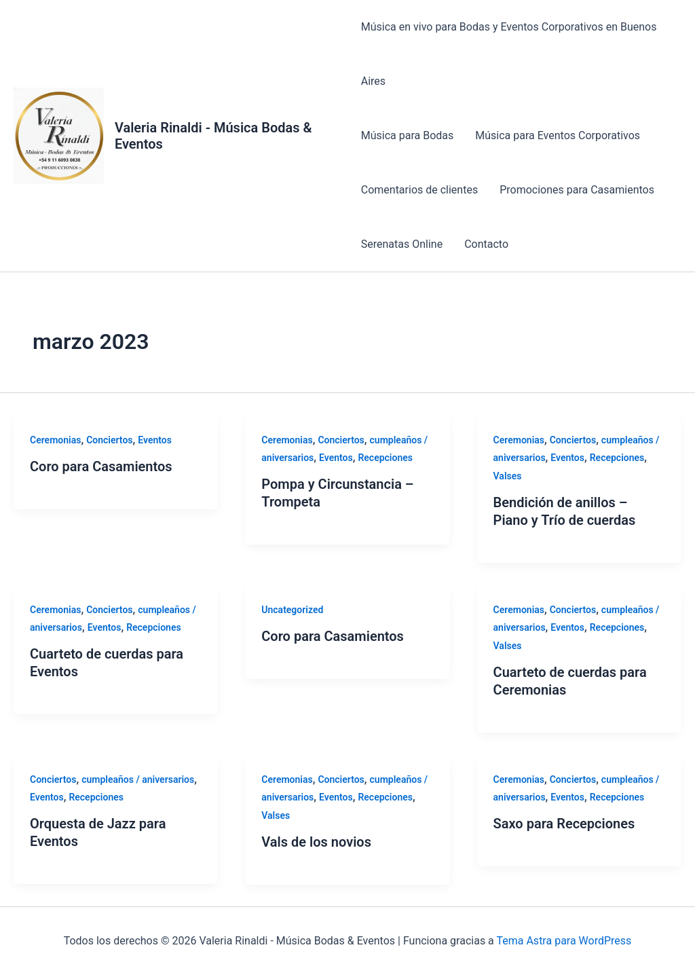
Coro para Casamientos (101, 466)
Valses (507, 476)
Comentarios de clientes (419, 189)
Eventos (155, 440)
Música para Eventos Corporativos (557, 135)
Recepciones (385, 457)
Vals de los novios (316, 842)
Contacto (486, 244)
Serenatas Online (402, 244)
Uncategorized (292, 609)
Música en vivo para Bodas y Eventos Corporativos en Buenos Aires (509, 54)
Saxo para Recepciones (564, 823)
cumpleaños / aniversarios (137, 779)
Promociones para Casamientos (577, 189)
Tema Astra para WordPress (563, 940)
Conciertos (109, 440)
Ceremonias (55, 440)
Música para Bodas (407, 135)
